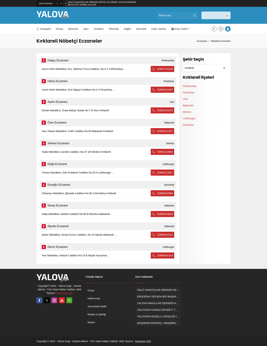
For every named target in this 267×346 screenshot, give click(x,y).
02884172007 (162, 172)
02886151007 (162, 89)
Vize (185, 98)
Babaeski (188, 105)
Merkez (187, 111)
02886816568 (162, 193)
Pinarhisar (188, 92)
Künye (91, 290)
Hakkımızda (94, 298)
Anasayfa (202, 41)
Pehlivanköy (190, 86)
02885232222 (162, 234)
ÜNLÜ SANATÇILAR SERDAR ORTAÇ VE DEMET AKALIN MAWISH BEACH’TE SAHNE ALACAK (102, 3)
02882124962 (162, 152)
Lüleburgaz (189, 118)
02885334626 (162, 214)
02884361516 (162, 255)
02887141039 (162, 69)
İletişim (91, 322)
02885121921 (162, 131)
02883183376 (162, 110)
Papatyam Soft (65, 293)
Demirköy (188, 124)
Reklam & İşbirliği (97, 314)
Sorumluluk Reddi (97, 306)
